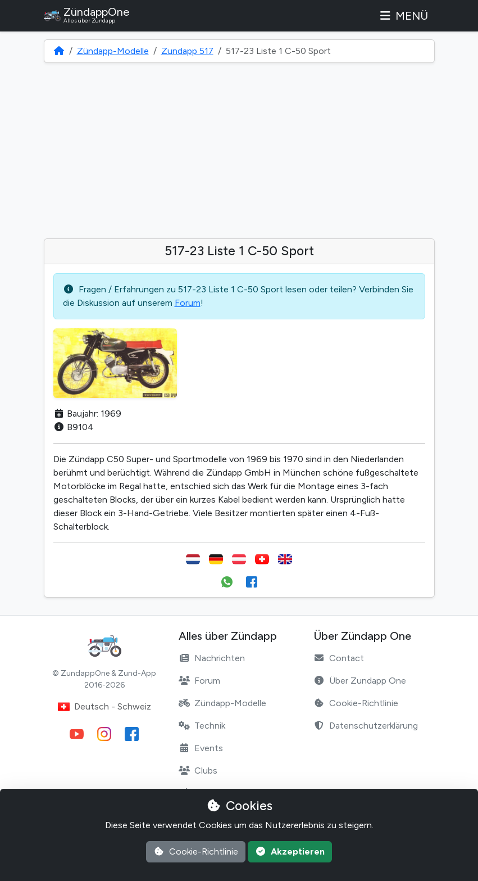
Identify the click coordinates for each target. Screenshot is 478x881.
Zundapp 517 (187, 51)
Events (201, 748)
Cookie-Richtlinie (355, 703)
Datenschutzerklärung (365, 725)
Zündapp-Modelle (113, 51)
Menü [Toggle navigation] (403, 15)
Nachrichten (212, 658)
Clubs (198, 770)
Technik (202, 725)
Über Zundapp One (359, 680)
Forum (188, 302)
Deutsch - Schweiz (104, 706)
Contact (338, 658)
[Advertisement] (239, 150)
